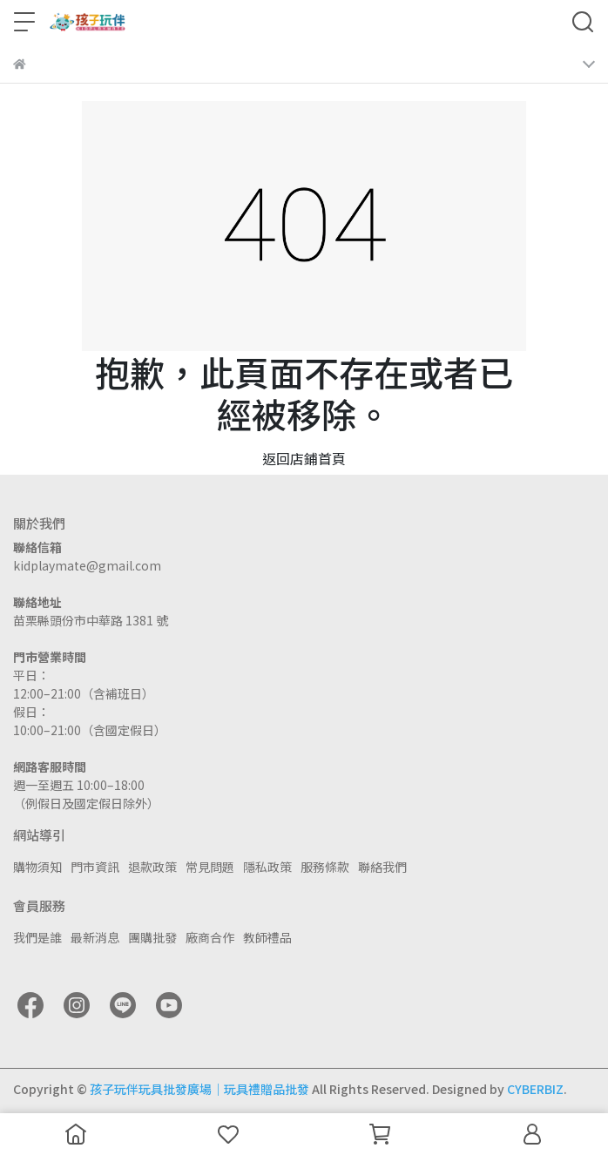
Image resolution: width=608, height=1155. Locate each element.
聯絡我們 (382, 866)
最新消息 (95, 937)
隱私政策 (267, 866)
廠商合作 (210, 937)
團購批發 (152, 937)
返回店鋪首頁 (304, 458)
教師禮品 (267, 937)
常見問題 (210, 866)
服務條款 (325, 866)
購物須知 (37, 866)
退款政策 (152, 866)
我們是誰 (37, 937)
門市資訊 (95, 866)
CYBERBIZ (535, 1089)
